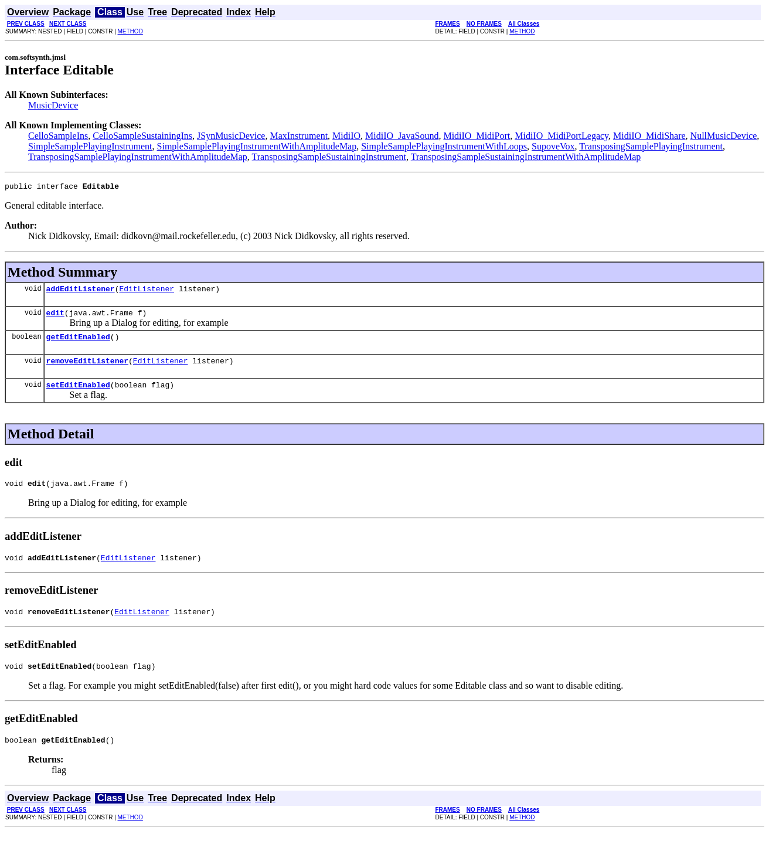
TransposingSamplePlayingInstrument (651, 146)
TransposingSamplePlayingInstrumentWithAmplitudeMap (137, 157)
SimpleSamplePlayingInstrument (90, 146)
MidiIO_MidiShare (649, 136)
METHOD (130, 31)
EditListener (146, 292)
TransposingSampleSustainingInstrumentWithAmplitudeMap (526, 157)
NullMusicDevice (723, 136)
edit (55, 317)
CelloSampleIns (58, 136)
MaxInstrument (299, 136)
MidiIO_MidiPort (476, 136)
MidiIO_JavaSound (401, 136)
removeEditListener (87, 369)
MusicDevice (53, 105)
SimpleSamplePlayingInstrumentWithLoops (444, 146)
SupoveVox (553, 146)
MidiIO (346, 136)
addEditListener (80, 292)
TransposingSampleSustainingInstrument (329, 157)
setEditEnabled (78, 395)
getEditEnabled (78, 343)
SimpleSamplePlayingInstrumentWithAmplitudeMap (257, 146)
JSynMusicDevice (231, 136)
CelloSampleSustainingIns (142, 136)
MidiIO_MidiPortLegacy (561, 136)
